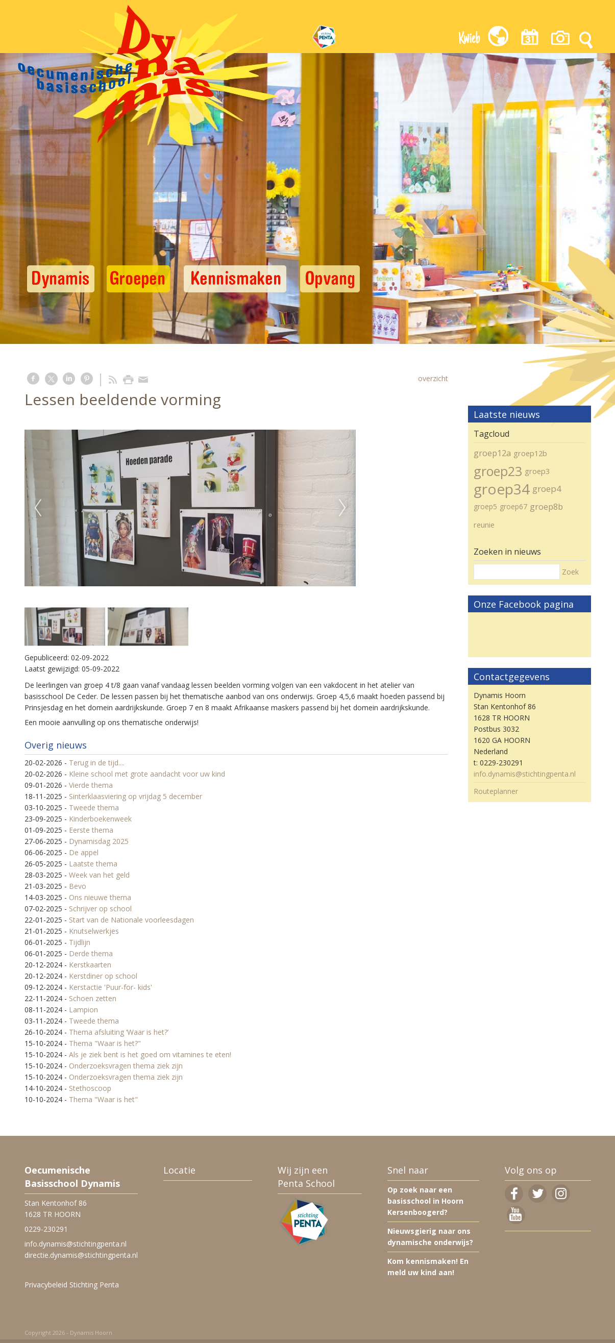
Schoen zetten (92, 998)
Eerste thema (91, 830)
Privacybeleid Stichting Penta (71, 1284)
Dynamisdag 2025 (99, 841)
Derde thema (91, 953)
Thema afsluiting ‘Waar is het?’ (118, 1032)
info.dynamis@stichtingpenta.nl (525, 774)
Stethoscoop (90, 1088)
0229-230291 (46, 1229)
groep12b (530, 453)
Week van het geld (99, 875)
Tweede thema (94, 807)
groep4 (546, 488)
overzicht (433, 378)
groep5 (485, 506)
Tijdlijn (79, 942)
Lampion (83, 1009)
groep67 (513, 506)
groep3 (537, 471)
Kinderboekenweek (100, 819)
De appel (84, 852)
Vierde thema (91, 785)
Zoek (570, 572)
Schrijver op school (100, 908)
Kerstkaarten (90, 964)
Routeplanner (496, 791)
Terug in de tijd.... (97, 762)
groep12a (492, 453)
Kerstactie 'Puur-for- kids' (110, 987)
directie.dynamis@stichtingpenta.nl (81, 1255)
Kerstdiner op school (103, 976)
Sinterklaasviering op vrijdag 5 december (135, 796)
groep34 (502, 489)
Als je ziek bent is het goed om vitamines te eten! (150, 1054)
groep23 (498, 471)
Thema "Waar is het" (103, 1099)
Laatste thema (93, 863)
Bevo (77, 886)
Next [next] (342, 508)
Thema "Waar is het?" (105, 1043)
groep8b (546, 506)
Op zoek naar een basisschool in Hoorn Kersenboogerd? (425, 1201)
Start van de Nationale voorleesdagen (131, 920)
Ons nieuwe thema (100, 897)
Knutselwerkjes (94, 931)
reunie (484, 524)
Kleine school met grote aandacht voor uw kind (147, 774)
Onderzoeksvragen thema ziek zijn (126, 1066)
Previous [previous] (38, 508)
